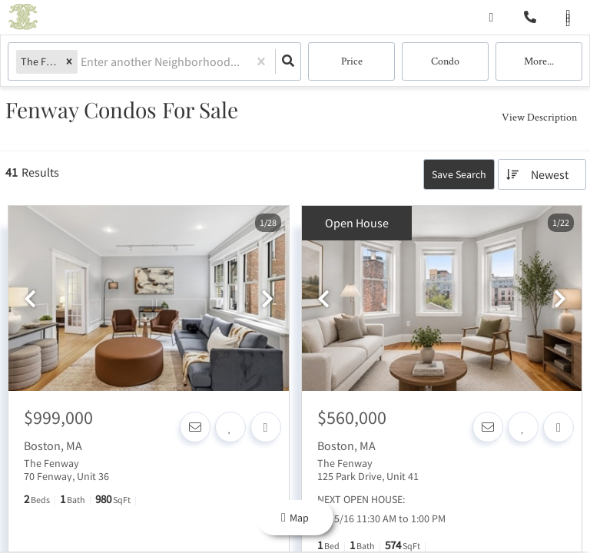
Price (352, 61)
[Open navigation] (568, 18)
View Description (539, 117)
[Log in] (491, 17)
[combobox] (82, 61)
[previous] (29, 300)
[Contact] (195, 427)
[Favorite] (230, 427)
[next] (267, 300)
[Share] (265, 427)
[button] (69, 62)
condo (445, 61)
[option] (148, 299)
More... (539, 61)
